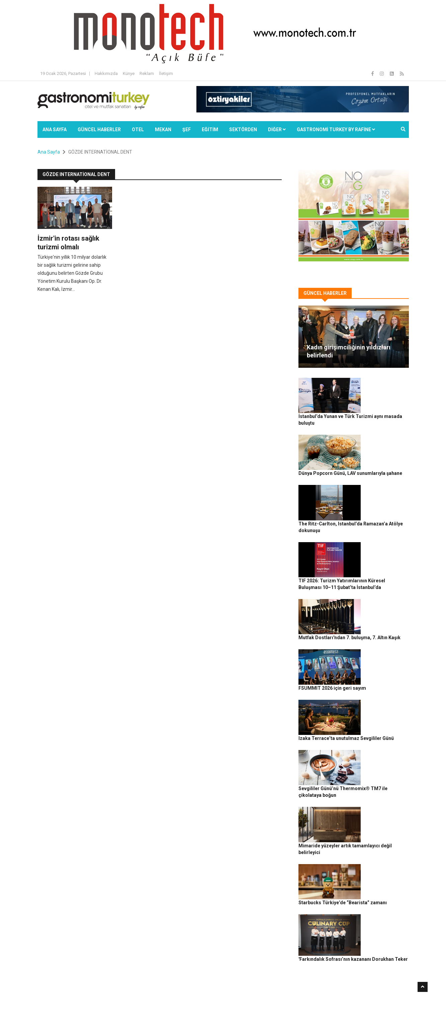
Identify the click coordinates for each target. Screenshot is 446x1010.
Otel (138, 129)
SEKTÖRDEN (243, 129)
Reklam (147, 73)
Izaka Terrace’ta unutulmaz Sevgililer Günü (381, 609)
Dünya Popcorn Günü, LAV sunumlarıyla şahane (383, 424)
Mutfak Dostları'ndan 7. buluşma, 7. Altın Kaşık (382, 535)
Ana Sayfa (54, 129)
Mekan (163, 129)
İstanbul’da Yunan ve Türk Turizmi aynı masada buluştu (381, 387)
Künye (129, 73)
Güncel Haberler (99, 129)
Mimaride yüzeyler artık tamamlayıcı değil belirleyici (379, 683)
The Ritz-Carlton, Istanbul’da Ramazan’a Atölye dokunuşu (384, 461)
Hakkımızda (106, 73)
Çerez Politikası (357, 993)
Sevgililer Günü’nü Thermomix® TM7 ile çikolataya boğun (383, 646)
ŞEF (186, 129)
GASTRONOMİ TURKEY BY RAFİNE (336, 129)
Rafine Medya (111, 993)
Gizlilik (332, 993)
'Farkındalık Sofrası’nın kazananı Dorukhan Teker (381, 757)
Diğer (277, 129)
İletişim (166, 73)
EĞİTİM (210, 129)
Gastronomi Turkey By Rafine (155, 993)
